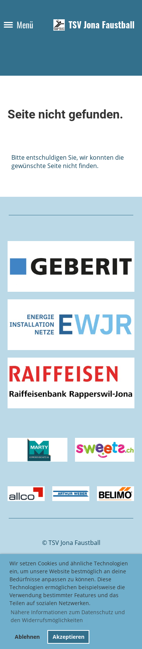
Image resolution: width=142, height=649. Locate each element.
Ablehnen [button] (27, 636)
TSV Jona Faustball (101, 25)
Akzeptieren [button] (68, 636)
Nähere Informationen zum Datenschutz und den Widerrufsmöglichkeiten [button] (68, 616)
